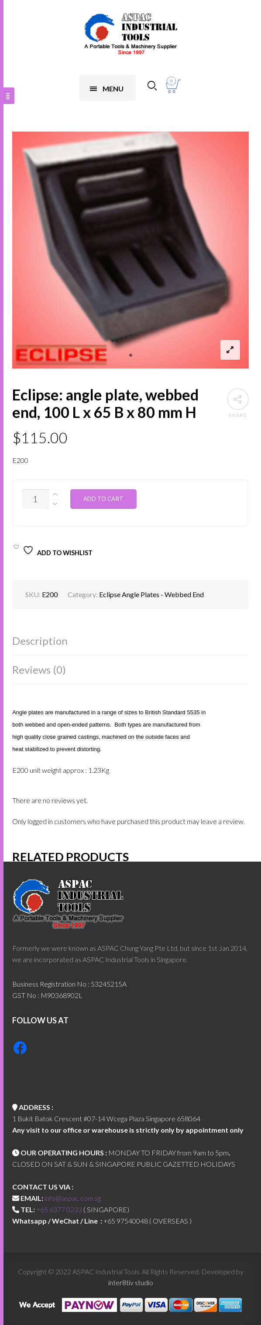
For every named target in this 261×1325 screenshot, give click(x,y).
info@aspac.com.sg (73, 1198)
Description (40, 640)
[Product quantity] (35, 499)
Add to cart (103, 498)
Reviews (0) (39, 669)
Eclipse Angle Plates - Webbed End (151, 594)
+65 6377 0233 (59, 1209)
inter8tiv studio (130, 1282)
